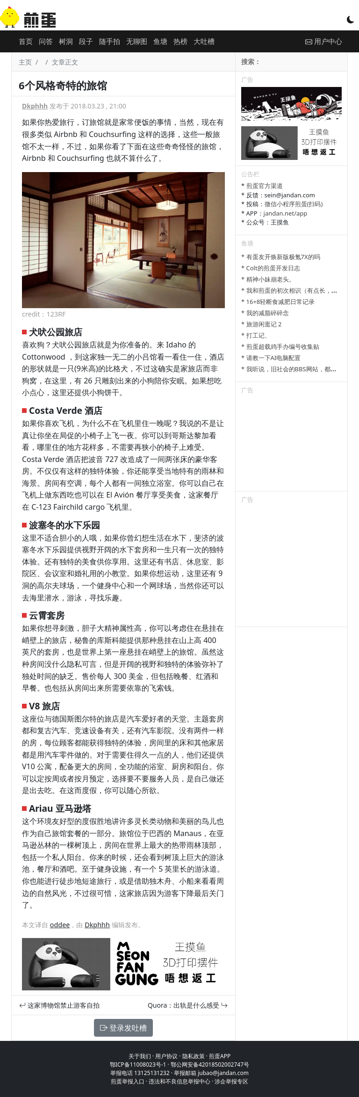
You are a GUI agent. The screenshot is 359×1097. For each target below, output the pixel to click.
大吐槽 (204, 41)
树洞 (66, 41)
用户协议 (166, 1056)
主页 (25, 62)
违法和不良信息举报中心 (179, 1081)
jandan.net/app (286, 213)
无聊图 (136, 41)
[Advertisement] (291, 444)
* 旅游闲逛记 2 (261, 324)
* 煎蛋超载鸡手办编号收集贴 (280, 346)
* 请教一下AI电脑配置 (271, 358)
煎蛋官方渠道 (264, 185)
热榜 (180, 41)
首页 (26, 41)
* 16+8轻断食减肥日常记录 (278, 301)
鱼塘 (160, 41)
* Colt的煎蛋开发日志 (270, 268)
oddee (60, 924)
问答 (46, 41)
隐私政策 (193, 1056)
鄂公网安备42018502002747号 (210, 1064)
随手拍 (109, 41)
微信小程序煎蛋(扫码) (294, 204)
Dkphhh (35, 105)
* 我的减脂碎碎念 (265, 313)
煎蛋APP (219, 1056)
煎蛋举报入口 (127, 1081)
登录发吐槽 (123, 1028)
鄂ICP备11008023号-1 (138, 1064)
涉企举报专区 (231, 1081)
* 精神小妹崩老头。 (268, 279)
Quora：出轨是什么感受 (188, 1005)
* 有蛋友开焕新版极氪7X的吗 (280, 257)
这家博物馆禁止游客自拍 (59, 1005)
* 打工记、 (256, 335)
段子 (86, 41)
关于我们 (140, 1056)
